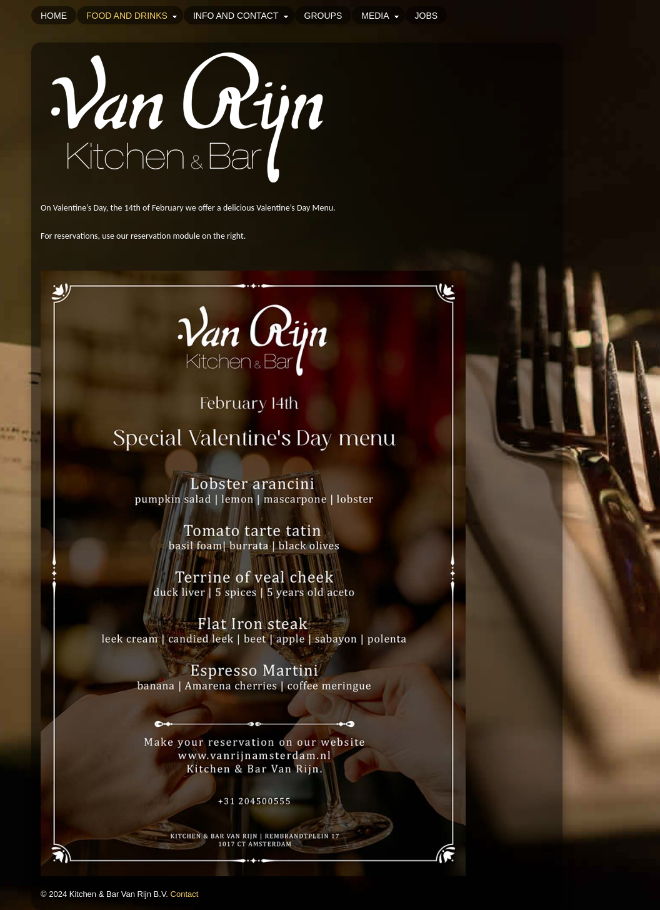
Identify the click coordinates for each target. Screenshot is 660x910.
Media (381, 16)
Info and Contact (242, 16)
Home (54, 16)
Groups (323, 16)
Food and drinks (133, 16)
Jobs (426, 16)
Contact (185, 894)
